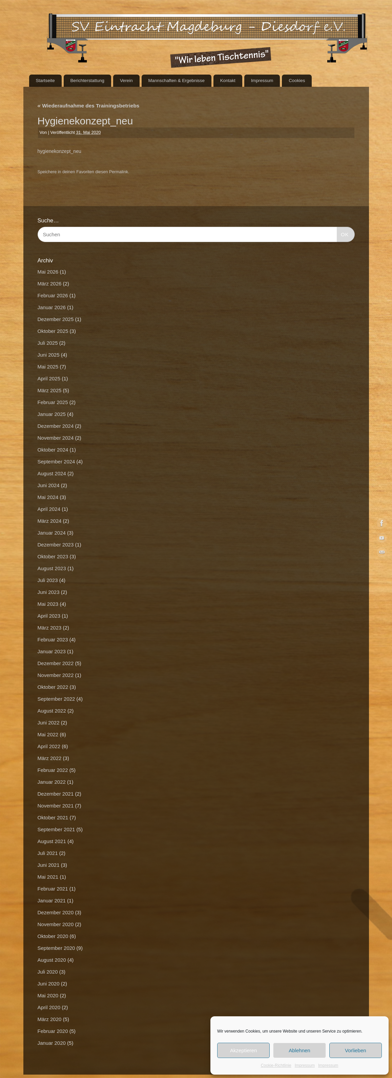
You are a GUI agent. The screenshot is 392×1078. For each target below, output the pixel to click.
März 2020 (50, 1019)
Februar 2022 (53, 770)
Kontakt (227, 80)
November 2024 (56, 438)
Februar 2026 (53, 295)
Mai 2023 (48, 604)
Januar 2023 (52, 651)
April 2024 (49, 509)
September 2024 (56, 461)
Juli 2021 (48, 853)
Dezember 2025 (56, 319)
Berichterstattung (87, 80)
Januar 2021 (52, 900)
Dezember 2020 (56, 912)
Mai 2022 (48, 734)
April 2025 (49, 378)
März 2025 (50, 390)
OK (343, 233)
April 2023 (49, 616)
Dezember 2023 (56, 544)
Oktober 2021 (53, 817)
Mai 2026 (48, 272)
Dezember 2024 (56, 426)
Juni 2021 (49, 865)
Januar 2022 (52, 782)
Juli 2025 (48, 343)
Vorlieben (355, 1050)
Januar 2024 (52, 533)
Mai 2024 (48, 497)
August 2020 (52, 960)
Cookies (297, 80)
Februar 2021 (53, 889)
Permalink (118, 171)
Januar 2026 (52, 307)
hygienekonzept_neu (59, 151)
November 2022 (56, 675)
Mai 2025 (48, 367)
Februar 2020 (53, 1031)
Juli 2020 (48, 972)
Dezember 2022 (56, 663)
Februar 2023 (53, 639)
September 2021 (56, 829)
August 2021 (52, 841)
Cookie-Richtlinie (276, 1065)
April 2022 (49, 746)
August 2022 (52, 711)
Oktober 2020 (53, 936)
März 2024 (50, 521)
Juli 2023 (48, 580)
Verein (126, 80)
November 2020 (56, 924)
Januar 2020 (52, 1043)
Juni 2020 (49, 983)
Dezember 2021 (56, 794)
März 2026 (50, 283)
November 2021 (56, 805)
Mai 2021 (48, 877)
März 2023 (50, 628)
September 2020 (56, 948)
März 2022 (50, 758)
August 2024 (52, 473)
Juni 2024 (49, 485)
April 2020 (49, 1007)
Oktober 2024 (53, 450)
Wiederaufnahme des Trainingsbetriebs (89, 105)
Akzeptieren (243, 1050)
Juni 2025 (49, 355)
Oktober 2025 (53, 331)
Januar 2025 (52, 414)
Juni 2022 (49, 722)
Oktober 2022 (53, 687)
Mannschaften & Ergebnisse (176, 80)
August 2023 (52, 568)
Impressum (305, 1065)
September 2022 (56, 699)
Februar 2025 (53, 402)
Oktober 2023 (53, 556)
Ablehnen (299, 1050)
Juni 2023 (49, 592)
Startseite (45, 80)
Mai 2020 (48, 995)
